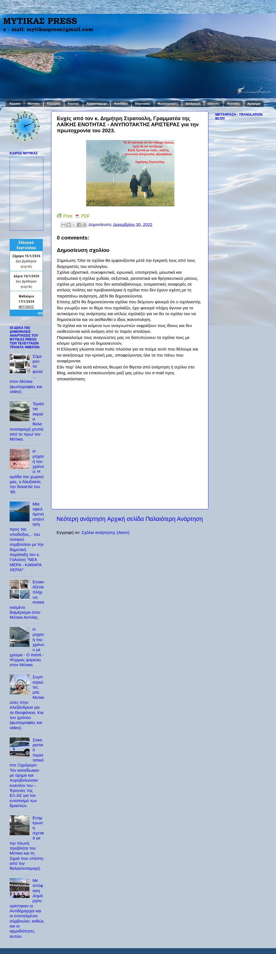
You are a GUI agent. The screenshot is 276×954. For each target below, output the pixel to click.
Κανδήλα (121, 103)
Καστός (73, 103)
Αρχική (14, 103)
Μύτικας (34, 103)
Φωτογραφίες (168, 103)
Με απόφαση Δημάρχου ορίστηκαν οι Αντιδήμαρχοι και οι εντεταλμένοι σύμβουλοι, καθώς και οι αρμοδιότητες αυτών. (27, 908)
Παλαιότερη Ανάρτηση (174, 519)
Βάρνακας (142, 103)
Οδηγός (213, 103)
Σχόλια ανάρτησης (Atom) (105, 532)
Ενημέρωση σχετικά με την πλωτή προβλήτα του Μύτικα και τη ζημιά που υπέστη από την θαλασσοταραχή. (27, 843)
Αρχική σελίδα (125, 519)
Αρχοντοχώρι (97, 103)
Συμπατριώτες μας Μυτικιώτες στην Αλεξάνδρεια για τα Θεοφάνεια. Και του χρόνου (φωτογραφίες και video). (27, 702)
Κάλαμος (53, 103)
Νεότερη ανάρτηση (81, 519)
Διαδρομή (192, 103)
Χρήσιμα (253, 103)
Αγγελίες (233, 103)
